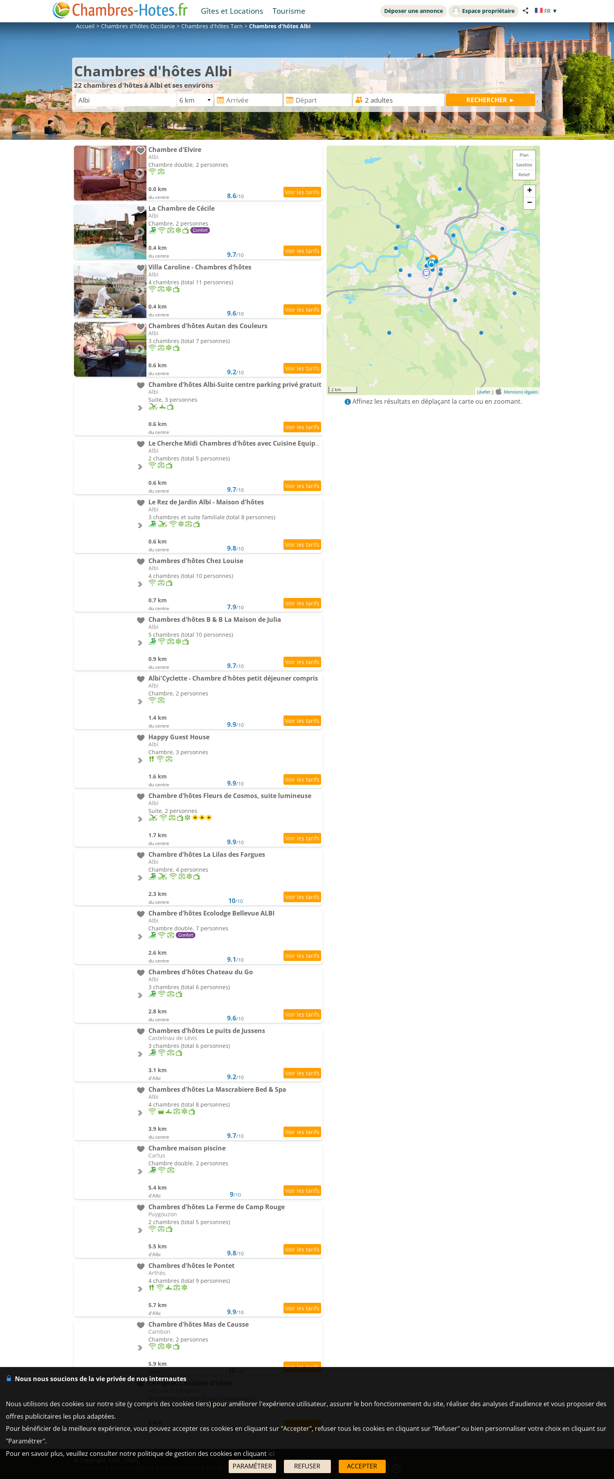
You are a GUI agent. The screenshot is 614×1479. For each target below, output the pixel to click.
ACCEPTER (362, 1466)
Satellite (524, 165)
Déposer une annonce (413, 10)
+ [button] (529, 191)
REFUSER (307, 1466)
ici (271, 1453)
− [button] (529, 203)
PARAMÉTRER (252, 1466)
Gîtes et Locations (232, 11)
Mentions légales (521, 392)
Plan (524, 155)
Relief (524, 174)
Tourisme (289, 11)
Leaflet (483, 392)
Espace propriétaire (483, 10)
